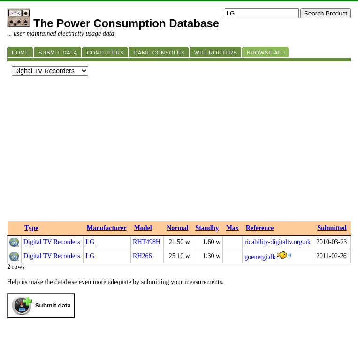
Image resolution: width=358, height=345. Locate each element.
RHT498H (146, 241)
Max (232, 227)
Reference (260, 227)
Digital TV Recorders (51, 241)
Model (143, 227)
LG (89, 241)
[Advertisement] (179, 150)
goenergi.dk (259, 257)
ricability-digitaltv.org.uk (277, 241)
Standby (207, 227)
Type (31, 227)
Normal (177, 227)
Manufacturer (107, 227)
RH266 (142, 256)
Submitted (332, 227)
